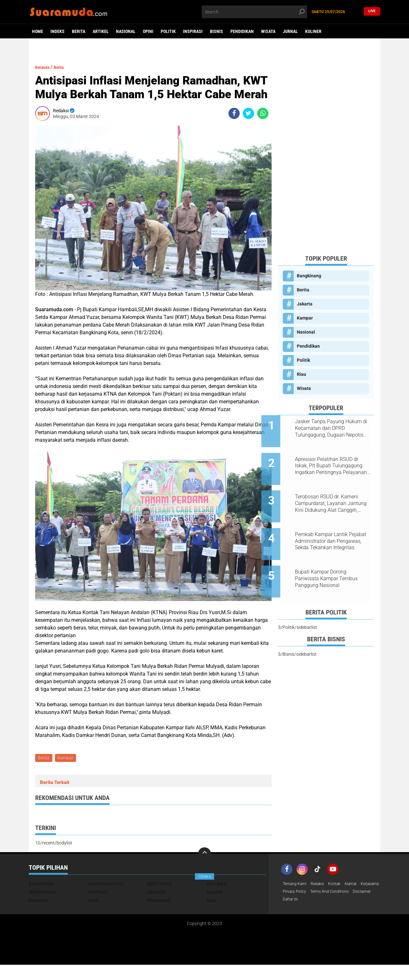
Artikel (101, 31)
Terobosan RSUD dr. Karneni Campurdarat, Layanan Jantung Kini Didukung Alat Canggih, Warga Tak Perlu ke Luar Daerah (332, 493)
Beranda (45, 67)
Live (371, 12)
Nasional (125, 31)
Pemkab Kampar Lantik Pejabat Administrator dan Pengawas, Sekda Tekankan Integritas (331, 525)
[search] (254, 11)
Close (204, 876)
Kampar (67, 758)
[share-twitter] (248, 113)
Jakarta (305, 303)
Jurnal (290, 31)
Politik (168, 31)
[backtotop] (204, 854)
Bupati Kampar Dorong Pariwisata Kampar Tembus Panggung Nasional (331, 557)
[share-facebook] (234, 113)
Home (37, 31)
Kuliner (313, 31)
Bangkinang (309, 275)
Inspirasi (193, 31)
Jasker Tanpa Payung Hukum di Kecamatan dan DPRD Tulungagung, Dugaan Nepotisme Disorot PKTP (333, 428)
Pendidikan (242, 31)
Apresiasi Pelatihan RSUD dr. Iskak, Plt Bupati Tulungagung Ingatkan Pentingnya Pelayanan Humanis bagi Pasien (334, 461)
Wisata (268, 31)
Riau (301, 374)
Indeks (57, 31)
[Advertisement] (326, 153)
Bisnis (216, 31)
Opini (148, 31)
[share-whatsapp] (262, 113)
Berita (78, 31)
